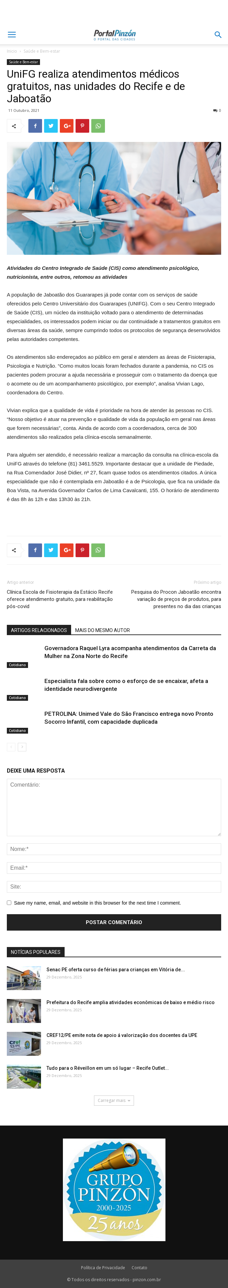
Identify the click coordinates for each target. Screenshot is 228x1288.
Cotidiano (17, 664)
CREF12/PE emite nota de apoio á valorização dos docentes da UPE (121, 1035)
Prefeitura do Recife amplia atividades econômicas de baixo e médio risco (130, 1002)
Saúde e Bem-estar (42, 51)
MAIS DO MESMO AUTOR (102, 630)
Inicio (12, 51)
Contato (139, 1268)
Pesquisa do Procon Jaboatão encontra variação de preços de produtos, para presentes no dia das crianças (176, 599)
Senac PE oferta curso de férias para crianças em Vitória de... (115, 969)
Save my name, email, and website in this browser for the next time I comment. (97, 903)
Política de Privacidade (103, 1268)
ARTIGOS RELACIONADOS (39, 630)
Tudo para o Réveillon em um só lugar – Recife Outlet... (107, 1068)
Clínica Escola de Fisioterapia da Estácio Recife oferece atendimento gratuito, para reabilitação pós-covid (60, 599)
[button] (218, 35)
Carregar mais (114, 1100)
